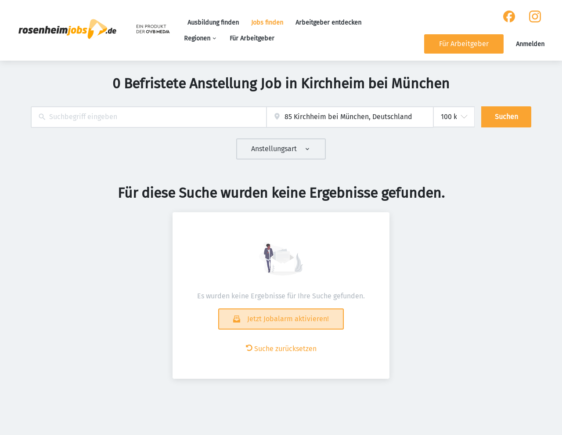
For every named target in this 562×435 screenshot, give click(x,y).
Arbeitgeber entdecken (328, 22)
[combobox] (149, 117)
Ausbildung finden (213, 22)
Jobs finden (267, 22)
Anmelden (530, 44)
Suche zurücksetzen (281, 348)
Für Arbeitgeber (252, 38)
